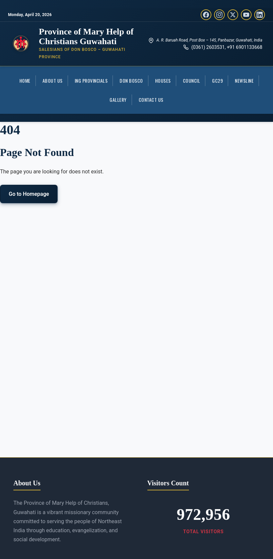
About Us (53, 80)
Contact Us (151, 99)
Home (24, 80)
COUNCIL (191, 80)
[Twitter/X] (232, 14)
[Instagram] (219, 14)
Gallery (118, 99)
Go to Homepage (29, 194)
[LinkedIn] (259, 14)
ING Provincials (91, 80)
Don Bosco (131, 80)
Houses (163, 80)
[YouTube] (246, 14)
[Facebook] (206, 14)
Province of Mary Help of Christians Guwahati (86, 36)
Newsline (244, 80)
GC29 (217, 80)
